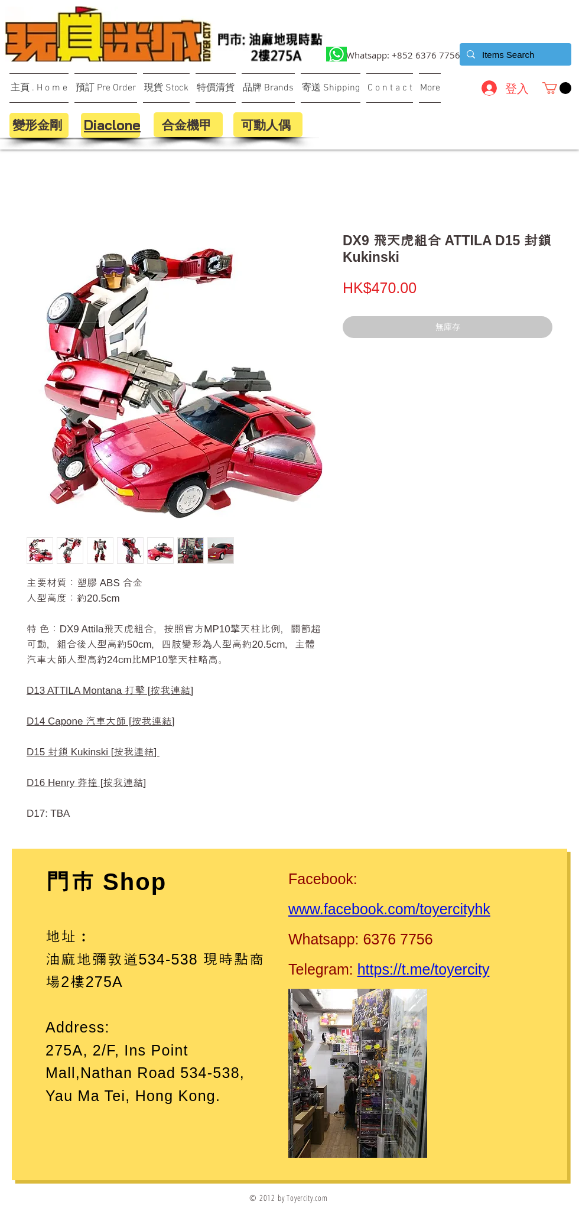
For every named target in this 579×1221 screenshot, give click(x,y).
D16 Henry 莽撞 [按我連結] (86, 782)
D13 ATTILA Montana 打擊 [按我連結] (110, 690)
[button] (556, 88)
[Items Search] (514, 54)
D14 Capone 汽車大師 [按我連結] (100, 721)
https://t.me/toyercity (423, 969)
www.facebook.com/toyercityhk (389, 909)
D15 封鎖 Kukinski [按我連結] (93, 752)
